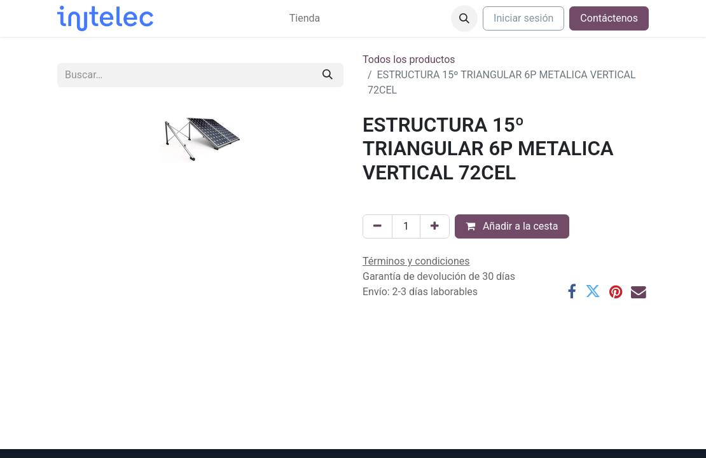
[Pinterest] (615, 292)
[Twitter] (592, 292)
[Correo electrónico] (638, 292)
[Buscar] (327, 75)
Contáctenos (609, 18)
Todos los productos (409, 59)
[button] (464, 18)
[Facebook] (571, 292)
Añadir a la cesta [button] (512, 226)
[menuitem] (304, 18)
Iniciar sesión (523, 18)
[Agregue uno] (435, 226)
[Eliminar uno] (377, 226)
